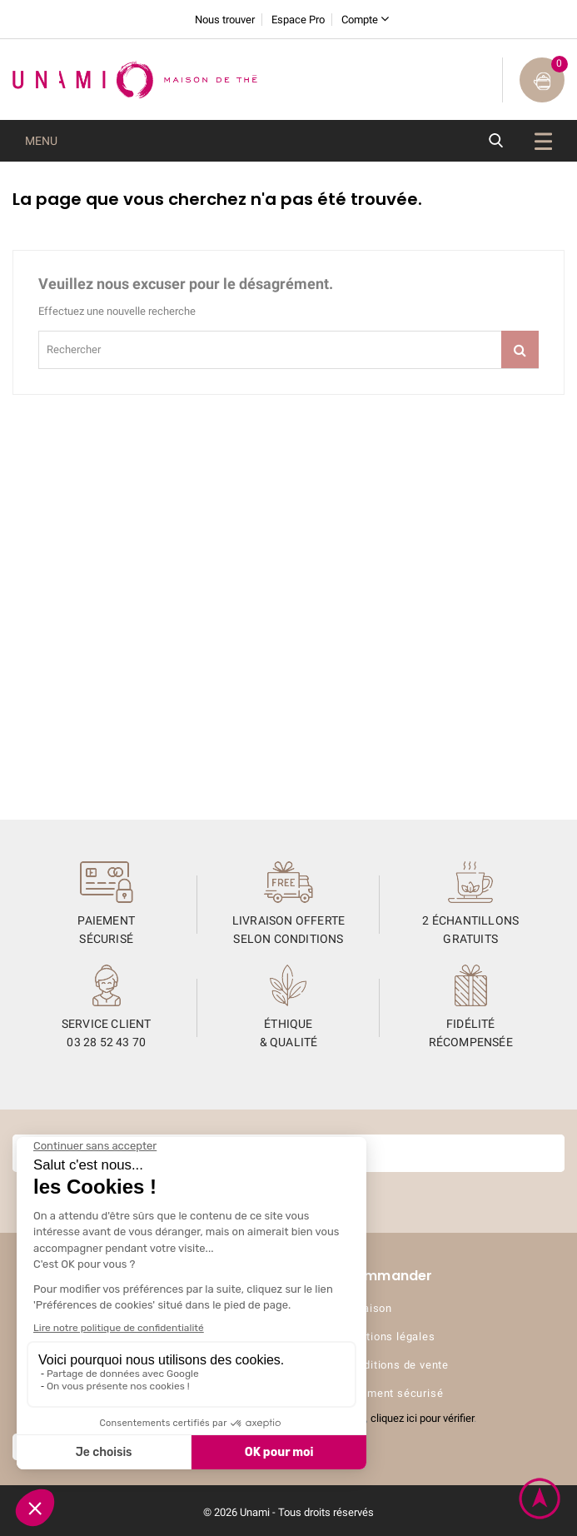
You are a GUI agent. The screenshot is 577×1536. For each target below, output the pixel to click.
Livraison (368, 1308)
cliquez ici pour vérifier (422, 1418)
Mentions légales (389, 1336)
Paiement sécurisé (394, 1393)
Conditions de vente (396, 1365)
